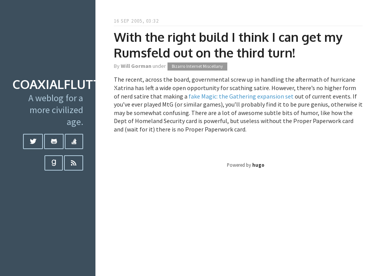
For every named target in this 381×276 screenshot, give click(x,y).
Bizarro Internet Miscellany (197, 66)
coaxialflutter (64, 84)
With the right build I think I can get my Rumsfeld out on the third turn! (228, 45)
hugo (258, 165)
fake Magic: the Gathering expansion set (241, 96)
